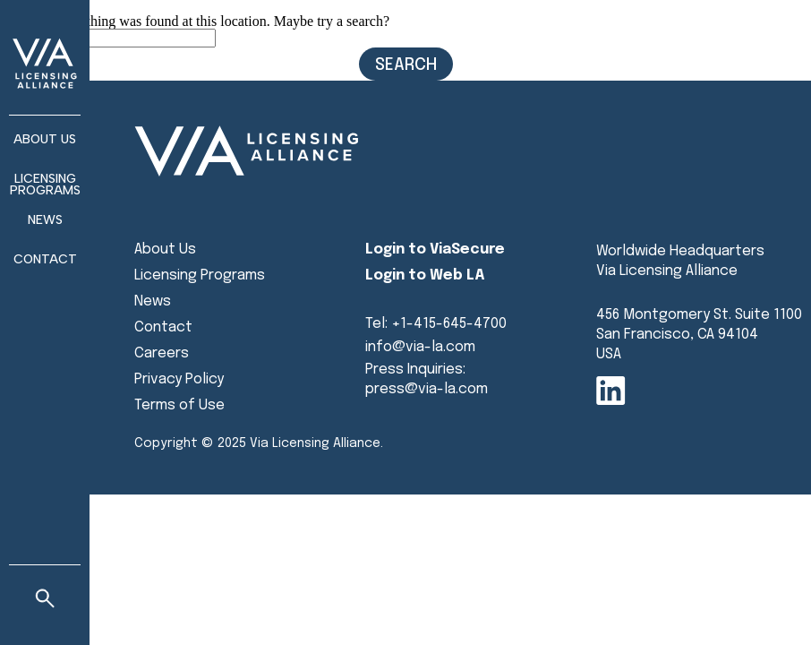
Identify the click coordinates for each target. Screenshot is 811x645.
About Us (165, 249)
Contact (45, 259)
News (152, 301)
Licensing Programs (45, 185)
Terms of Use (179, 405)
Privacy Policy (179, 379)
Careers (161, 353)
